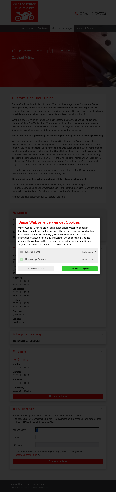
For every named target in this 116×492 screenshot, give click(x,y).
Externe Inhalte (30, 252)
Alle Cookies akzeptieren (80, 269)
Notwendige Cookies (33, 259)
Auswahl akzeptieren (36, 269)
